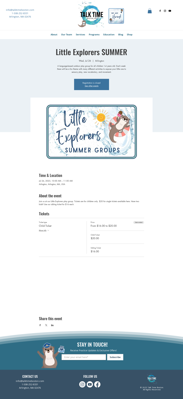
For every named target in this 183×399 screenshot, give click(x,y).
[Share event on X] (46, 325)
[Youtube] (169, 10)
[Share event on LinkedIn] (52, 325)
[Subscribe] (115, 357)
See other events (91, 86)
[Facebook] (160, 10)
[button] (150, 10)
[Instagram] (165, 10)
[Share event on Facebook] (40, 325)
